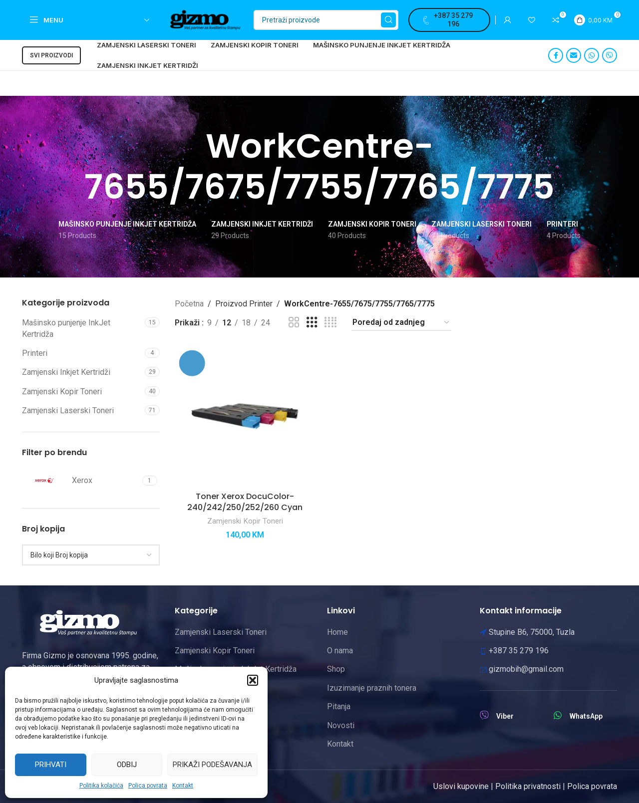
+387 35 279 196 (448, 19)
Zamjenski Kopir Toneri (62, 391)
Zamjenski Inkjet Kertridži (66, 372)
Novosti (340, 725)
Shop (336, 669)
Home (337, 632)
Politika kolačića (101, 785)
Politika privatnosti (528, 786)
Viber (505, 716)
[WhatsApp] (557, 715)
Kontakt (182, 785)
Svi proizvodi (51, 55)
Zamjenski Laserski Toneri (68, 410)
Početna (189, 303)
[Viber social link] (609, 55)
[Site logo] (205, 19)
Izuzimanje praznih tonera (371, 688)
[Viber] (484, 715)
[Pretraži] (326, 20)
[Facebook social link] (555, 55)
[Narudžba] (401, 322)
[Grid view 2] (294, 322)
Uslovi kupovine (461, 786)
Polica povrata (147, 785)
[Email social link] (573, 55)
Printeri (34, 353)
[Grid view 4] (330, 322)
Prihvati (50, 764)
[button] (253, 680)
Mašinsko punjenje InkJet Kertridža (66, 328)
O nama (340, 650)
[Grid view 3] (312, 322)
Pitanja (338, 706)
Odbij (127, 764)
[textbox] (91, 554)
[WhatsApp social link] (591, 55)
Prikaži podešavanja (212, 764)
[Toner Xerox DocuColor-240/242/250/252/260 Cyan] (245, 416)
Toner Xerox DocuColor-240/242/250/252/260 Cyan (245, 502)
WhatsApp (586, 716)
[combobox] (91, 554)
